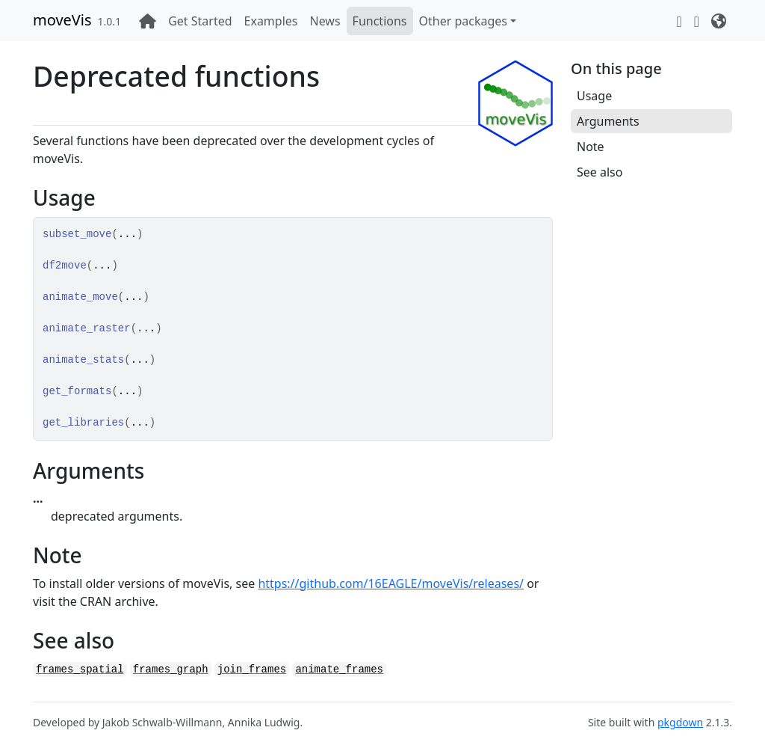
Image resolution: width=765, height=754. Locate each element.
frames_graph (170, 669)
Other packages (463, 21)
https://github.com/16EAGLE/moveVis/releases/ (391, 583)
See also (599, 172)
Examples (271, 21)
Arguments (608, 121)
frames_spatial (80, 669)
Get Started (200, 21)
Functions (380, 21)
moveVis (62, 20)
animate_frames (339, 669)
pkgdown (680, 722)
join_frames (251, 669)
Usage (594, 96)
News (324, 21)
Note (590, 146)
